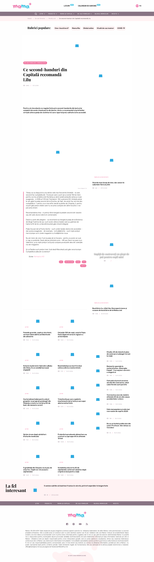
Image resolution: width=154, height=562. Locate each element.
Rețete (114, 14)
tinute (83, 265)
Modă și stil (52, 18)
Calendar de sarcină (87, 6)
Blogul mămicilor (101, 14)
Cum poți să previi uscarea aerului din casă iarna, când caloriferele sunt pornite (118, 383)
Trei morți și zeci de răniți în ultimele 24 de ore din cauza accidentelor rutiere (118, 397)
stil (84, 261)
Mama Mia (76, 28)
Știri (41, 14)
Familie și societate (101, 177)
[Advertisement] (55, 291)
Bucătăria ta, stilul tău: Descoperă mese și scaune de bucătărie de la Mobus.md (109, 309)
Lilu (61, 261)
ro (137, 6)
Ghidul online (88, 28)
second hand (69, 261)
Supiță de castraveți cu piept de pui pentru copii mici (111, 255)
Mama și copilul (66, 14)
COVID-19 (121, 28)
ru (140, 6)
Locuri (67, 6)
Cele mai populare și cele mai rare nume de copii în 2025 (118, 410)
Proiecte (51, 14)
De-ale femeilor (83, 14)
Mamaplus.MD (39, 257)
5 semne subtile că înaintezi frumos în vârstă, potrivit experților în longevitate (76, 486)
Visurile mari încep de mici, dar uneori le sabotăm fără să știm (108, 184)
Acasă (30, 18)
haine (78, 261)
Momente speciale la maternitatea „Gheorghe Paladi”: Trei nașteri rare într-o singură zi (119, 369)
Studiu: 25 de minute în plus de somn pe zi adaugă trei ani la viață (118, 354)
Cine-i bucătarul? (62, 28)
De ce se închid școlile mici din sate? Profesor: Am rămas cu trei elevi (119, 426)
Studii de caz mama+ (105, 28)
